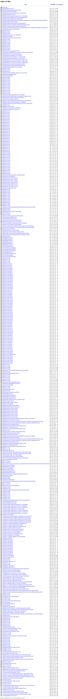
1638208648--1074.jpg (6, 195)
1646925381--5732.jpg (6, 387)
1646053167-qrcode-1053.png (7, 297)
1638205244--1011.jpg (6, 157)
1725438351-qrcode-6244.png (7, 554)
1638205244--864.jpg (6, 142)
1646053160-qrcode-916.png (7, 263)
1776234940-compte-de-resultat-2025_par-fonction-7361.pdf (13, 691)
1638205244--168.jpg (6, 115)
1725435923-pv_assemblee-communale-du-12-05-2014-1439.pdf (13, 536)
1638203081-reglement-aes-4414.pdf (8, 14)
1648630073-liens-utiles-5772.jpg (8, 450)
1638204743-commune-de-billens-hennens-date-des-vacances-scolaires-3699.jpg (16, 100)
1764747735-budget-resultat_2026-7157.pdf (10, 653)
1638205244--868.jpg (6, 144)
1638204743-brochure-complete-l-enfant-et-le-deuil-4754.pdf (13, 97)
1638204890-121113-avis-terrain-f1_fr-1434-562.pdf (11, 107)
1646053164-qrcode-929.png (7, 266)
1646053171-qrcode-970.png (7, 345)
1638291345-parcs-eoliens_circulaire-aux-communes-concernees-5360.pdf (15, 233)
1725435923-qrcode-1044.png (7, 543)
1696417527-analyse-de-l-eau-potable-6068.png (10, 485)
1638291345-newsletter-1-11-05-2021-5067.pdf (10, 230)
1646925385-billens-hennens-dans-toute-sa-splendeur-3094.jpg (13, 399)
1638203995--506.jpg (6, 71)
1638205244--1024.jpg (6, 173)
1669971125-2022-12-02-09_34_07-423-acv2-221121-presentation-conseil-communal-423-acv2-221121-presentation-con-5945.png (25, 463)
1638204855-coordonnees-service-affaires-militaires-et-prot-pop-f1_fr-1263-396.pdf (17, 103)
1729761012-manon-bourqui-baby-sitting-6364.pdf (11, 570)
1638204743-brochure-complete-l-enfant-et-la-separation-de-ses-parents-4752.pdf (16, 96)
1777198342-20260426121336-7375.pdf (9, 695)
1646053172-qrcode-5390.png (7, 360)
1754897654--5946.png (6, 622)
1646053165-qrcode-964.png (7, 271)
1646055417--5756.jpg (6, 377)
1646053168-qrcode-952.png (7, 307)
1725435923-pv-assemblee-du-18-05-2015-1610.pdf (11, 527)
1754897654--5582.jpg (6, 619)
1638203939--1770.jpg (6, 68)
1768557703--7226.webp (6, 664)
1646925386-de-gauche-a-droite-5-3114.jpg (10, 414)
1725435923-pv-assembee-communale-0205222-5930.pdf (12, 524)
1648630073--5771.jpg (6, 447)
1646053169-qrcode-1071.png (7, 329)
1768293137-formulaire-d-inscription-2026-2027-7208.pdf (12, 657)
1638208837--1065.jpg (6, 205)
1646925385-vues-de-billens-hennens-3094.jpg (10, 405)
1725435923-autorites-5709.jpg (7, 514)
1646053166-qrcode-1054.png (7, 285)
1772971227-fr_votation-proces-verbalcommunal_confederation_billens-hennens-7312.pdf (18, 676)
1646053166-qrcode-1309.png (7, 287)
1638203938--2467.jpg (6, 46)
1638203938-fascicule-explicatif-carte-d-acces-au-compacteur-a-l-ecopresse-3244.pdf (17, 52)
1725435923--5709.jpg (6, 492)
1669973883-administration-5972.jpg (8, 470)
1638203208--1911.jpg (6, 31)
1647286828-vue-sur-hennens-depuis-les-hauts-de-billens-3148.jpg (14, 443)
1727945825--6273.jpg (6, 562)
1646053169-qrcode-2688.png (7, 333)
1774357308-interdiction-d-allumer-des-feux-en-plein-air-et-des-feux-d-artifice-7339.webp (18, 685)
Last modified (52, 4)
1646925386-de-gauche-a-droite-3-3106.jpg (10, 411)
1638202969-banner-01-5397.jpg (8, 8)
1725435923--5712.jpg (6, 495)
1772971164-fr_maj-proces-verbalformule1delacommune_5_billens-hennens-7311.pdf (17, 675)
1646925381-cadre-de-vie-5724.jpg (8, 389)
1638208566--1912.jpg (6, 190)
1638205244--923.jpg (6, 145)
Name (25, 4)
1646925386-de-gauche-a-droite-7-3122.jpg (10, 416)
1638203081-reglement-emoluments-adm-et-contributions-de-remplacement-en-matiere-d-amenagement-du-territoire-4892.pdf (24, 20)
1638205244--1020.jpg (6, 170)
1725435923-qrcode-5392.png (7, 551)
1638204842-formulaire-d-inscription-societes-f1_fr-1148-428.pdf (14, 101)
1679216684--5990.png (6, 478)
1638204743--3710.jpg (6, 84)
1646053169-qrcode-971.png (7, 326)
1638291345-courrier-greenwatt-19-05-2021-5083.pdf (11, 224)
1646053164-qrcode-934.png (7, 268)
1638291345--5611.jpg (6, 212)
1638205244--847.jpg (6, 132)
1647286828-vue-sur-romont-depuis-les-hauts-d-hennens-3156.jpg (14, 446)
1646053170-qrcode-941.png (7, 335)
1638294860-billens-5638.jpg (7, 239)
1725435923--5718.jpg (6, 497)
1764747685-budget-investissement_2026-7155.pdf (11, 651)
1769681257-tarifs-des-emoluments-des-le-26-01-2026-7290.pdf (13, 670)
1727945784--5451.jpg (6, 559)
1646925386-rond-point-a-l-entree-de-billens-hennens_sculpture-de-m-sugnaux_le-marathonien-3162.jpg (21, 422)
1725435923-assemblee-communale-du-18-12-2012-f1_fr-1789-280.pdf (15, 511)
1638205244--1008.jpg (6, 155)
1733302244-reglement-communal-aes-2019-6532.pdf (11, 580)
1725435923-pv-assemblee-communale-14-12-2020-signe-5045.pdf (14, 526)
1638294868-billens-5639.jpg (7, 240)
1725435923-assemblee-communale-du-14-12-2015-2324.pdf (13, 508)
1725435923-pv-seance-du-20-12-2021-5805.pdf (10, 535)
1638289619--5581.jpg (6, 208)
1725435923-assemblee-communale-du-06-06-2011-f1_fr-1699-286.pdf (15, 504)
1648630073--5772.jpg (6, 449)
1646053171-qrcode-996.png (7, 348)
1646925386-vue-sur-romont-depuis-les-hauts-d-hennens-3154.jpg (14, 428)
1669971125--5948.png (6, 462)
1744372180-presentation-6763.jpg (8, 603)
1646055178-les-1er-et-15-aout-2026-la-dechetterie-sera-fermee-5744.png (15, 370)
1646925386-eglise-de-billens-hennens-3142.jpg (10, 419)
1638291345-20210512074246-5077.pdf (9, 217)
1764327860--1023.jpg (6, 644)
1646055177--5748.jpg (6, 365)
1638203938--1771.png (6, 40)
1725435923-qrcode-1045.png (7, 545)
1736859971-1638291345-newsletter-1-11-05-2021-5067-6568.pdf (14, 583)
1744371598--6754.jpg (6, 599)
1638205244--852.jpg (6, 135)
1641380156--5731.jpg (6, 262)
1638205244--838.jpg (6, 128)
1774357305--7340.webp (6, 679)
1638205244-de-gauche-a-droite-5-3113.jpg (10, 183)
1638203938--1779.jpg (6, 42)
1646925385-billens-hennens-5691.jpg (9, 396)
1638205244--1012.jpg (6, 158)
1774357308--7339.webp (6, 683)
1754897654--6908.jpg (6, 625)
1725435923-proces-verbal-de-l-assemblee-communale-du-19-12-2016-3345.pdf (16, 521)
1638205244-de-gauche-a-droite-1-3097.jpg (10, 177)
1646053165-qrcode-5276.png (7, 282)
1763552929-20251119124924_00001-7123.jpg (10, 631)
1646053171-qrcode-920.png (7, 341)
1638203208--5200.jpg (6, 33)
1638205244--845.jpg (6, 131)
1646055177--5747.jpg (6, 364)
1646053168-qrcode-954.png (7, 309)
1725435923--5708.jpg (6, 491)
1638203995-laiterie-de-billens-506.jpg (9, 74)
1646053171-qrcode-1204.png (7, 351)
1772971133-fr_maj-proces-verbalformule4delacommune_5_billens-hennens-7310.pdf (17, 673)
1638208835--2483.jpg (6, 202)
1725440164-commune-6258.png (8, 555)
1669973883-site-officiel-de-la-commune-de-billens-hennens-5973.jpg (14, 473)
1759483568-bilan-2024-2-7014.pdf (8, 626)
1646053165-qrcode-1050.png (7, 276)
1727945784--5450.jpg (6, 558)
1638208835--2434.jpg (6, 198)
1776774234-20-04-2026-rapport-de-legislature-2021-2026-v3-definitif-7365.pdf (16, 694)
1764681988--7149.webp (6, 650)
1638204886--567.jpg (6, 104)
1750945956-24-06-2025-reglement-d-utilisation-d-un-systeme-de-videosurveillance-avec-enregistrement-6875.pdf (22, 613)
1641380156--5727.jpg (6, 259)
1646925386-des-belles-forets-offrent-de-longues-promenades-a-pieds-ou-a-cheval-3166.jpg (18, 418)
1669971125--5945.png (6, 460)
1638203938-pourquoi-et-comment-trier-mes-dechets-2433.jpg (13, 64)
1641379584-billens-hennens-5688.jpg (9, 250)
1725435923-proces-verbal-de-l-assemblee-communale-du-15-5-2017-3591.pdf (16, 517)
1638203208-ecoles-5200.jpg (7, 36)
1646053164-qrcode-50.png (7, 265)
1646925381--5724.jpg (6, 386)
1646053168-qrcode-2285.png (7, 317)
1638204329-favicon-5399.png (7, 75)
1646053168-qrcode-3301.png (7, 319)
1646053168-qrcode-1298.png (7, 316)
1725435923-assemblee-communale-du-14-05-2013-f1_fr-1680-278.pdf (15, 507)
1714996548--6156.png (6, 486)
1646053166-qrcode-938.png (7, 284)
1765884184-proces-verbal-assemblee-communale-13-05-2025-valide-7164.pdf (16, 654)
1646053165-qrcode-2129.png (7, 278)
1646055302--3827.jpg (6, 371)
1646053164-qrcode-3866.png (7, 269)
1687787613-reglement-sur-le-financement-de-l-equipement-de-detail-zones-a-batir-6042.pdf (18, 481)
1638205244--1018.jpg (6, 167)
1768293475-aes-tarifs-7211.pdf (7, 660)
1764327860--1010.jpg (6, 641)
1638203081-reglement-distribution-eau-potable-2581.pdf (12, 18)
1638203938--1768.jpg (6, 39)
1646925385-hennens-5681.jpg (7, 403)
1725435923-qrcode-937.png (7, 539)
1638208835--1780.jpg (6, 196)
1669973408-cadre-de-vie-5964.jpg (8, 466)
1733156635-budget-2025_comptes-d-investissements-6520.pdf (13, 578)
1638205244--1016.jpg (6, 164)
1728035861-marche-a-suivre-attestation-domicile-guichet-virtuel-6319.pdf (15, 568)
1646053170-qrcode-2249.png (7, 339)
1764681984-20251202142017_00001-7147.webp (11, 647)
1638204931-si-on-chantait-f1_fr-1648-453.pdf (10, 109)
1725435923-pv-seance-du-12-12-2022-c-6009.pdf (11, 532)
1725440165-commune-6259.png (8, 556)
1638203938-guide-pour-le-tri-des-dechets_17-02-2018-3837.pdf (13, 56)
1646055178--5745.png (6, 368)
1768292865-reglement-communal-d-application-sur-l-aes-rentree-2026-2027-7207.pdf (17, 656)
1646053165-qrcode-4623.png (7, 281)
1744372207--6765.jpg (6, 605)
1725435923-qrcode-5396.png (7, 552)
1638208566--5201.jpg (6, 192)
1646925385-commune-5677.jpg (8, 400)
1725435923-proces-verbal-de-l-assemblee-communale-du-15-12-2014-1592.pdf (16, 519)
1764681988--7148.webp (6, 648)
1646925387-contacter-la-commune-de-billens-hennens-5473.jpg (13, 431)
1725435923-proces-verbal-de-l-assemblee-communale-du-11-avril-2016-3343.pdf (17, 516)
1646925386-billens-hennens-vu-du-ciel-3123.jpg (11, 406)
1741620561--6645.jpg (6, 594)
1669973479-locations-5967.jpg (7, 469)
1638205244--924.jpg (6, 147)
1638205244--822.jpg (6, 120)
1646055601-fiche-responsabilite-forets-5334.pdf (11, 383)
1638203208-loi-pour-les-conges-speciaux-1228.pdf (11, 37)
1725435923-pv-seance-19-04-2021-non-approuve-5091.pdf (12, 529)
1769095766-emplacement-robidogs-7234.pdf (10, 667)
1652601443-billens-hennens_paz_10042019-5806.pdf (12, 454)
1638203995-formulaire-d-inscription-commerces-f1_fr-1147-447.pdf (14, 72)
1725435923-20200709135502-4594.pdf (9, 501)
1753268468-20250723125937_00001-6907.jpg (10, 616)
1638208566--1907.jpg (6, 189)
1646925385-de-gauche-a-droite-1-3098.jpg (10, 402)
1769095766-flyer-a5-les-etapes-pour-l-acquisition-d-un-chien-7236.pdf (15, 669)
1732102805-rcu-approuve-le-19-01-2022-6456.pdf (11, 571)
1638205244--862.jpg (6, 141)
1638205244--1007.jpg (6, 154)
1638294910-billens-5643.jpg (7, 244)
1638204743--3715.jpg (6, 87)
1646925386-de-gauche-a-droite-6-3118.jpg (10, 415)
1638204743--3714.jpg (6, 85)
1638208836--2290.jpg (6, 204)
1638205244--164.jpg (6, 112)
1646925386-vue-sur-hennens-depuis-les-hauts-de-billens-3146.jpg (14, 425)
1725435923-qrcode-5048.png (7, 549)
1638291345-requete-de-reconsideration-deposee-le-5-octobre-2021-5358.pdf (16, 234)
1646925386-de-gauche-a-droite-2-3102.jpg (10, 409)
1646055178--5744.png (6, 367)
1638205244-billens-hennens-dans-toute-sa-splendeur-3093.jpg (13, 174)
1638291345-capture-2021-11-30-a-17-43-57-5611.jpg (11, 221)
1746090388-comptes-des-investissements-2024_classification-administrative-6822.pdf (17, 609)
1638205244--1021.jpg (6, 171)
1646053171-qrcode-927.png (7, 342)
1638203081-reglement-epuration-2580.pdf (9, 21)
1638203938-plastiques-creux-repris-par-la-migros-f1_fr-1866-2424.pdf (15, 62)
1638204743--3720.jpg (6, 90)
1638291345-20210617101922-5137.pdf (9, 218)
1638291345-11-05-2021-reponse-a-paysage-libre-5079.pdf (12, 215)
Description (60, 4)
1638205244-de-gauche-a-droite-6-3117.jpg (10, 185)
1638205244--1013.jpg (6, 160)
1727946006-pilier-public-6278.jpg (8, 567)
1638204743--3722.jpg (6, 93)
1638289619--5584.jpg (6, 209)
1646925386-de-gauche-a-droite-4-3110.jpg (10, 412)
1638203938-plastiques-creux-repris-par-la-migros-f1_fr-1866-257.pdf (14, 61)
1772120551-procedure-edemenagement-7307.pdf (11, 672)
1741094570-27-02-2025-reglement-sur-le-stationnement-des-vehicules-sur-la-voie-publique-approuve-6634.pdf (22, 591)
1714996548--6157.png (6, 488)
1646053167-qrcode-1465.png (7, 301)
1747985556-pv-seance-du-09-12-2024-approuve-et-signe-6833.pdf (14, 610)
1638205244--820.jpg (6, 119)
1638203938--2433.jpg (6, 45)
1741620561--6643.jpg (6, 593)
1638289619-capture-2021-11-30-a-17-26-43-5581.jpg (11, 211)
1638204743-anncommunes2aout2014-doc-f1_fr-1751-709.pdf (13, 94)
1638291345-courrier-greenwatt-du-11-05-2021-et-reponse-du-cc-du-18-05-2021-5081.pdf (18, 227)
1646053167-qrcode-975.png (7, 290)
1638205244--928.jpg (6, 151)
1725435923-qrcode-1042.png (7, 540)
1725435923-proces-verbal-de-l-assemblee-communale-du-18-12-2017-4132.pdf (16, 520)
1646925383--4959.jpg (6, 390)
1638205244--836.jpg (6, 126)
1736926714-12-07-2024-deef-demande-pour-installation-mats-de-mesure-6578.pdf (17, 584)
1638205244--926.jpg (6, 150)
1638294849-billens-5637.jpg (7, 237)
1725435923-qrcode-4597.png (7, 548)
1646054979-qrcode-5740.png (7, 361)
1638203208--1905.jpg (6, 30)
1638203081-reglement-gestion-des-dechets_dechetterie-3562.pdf (13, 23)
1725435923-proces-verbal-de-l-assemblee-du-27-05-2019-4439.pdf (14, 523)
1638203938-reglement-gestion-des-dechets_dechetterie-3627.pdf (13, 65)
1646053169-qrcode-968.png (7, 325)
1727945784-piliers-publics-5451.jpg (8, 561)
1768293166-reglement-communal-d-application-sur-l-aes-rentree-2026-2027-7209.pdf (17, 659)
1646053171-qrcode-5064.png (7, 352)
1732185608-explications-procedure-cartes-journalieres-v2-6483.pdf (14, 574)
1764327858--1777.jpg (6, 637)
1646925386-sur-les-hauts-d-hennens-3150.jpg (10, 424)
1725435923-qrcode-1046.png (7, 546)
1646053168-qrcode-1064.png (7, 313)
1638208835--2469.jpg (6, 199)
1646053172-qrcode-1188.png (7, 357)
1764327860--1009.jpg (6, 640)
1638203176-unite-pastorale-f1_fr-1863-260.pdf (10, 29)
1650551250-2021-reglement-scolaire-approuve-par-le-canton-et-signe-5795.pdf (16, 451)
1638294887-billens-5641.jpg (7, 241)
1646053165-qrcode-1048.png (7, 275)
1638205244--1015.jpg (6, 163)
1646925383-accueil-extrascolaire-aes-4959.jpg (10, 392)
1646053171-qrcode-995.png (7, 346)
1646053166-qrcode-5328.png (7, 288)
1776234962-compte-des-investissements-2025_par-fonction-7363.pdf (14, 692)
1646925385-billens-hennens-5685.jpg (9, 395)
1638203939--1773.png (6, 69)
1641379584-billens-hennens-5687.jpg (9, 249)
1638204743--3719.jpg (6, 88)
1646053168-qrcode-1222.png (7, 314)
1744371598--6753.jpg (6, 597)
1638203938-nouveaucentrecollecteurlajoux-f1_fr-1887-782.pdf (13, 58)
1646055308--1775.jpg (6, 374)
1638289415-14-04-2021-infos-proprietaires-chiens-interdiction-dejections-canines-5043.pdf (18, 206)
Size (57, 4)
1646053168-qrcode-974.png (7, 310)
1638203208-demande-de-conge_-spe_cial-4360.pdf (11, 34)
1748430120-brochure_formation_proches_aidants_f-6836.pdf (13, 612)
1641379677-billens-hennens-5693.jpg (9, 256)
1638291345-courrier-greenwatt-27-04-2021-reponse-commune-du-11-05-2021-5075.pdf (18, 225)
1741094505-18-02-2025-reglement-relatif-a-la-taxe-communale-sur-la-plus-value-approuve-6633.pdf (20, 590)
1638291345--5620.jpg (6, 214)
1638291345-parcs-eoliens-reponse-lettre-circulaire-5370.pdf (13, 231)
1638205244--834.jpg (6, 125)
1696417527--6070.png (6, 484)
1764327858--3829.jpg (6, 638)
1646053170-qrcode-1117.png (7, 338)
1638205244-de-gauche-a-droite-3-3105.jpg (10, 180)
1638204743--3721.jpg (6, 91)
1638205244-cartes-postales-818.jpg (8, 176)
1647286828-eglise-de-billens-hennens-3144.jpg (10, 437)
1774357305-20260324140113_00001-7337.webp (11, 680)
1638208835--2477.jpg (6, 201)
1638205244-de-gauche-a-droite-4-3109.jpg (10, 182)
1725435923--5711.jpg (6, 494)
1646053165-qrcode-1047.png (7, 274)
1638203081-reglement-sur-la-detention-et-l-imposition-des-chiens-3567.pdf (15, 24)
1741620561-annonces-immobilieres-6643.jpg (10, 596)
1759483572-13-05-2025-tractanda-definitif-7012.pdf (11, 628)
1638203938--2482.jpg (6, 49)
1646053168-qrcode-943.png (7, 306)
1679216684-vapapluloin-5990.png (8, 479)
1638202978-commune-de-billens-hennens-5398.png (11, 10)
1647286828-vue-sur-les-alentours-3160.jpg (10, 444)
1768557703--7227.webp (6, 666)
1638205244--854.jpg (6, 136)
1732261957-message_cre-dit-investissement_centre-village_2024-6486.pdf (15, 575)
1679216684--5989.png (6, 476)
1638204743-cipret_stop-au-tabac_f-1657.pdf (10, 99)
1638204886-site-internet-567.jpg (8, 106)
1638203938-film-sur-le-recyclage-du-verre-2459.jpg (11, 53)
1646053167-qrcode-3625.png (7, 304)
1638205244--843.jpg (6, 129)
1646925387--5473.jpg (6, 430)
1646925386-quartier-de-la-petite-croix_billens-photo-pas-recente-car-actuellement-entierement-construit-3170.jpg (22, 421)
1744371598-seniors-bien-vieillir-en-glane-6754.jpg (11, 600)
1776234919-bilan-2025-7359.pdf (8, 689)
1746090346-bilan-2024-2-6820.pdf (8, 606)
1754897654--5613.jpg (6, 621)
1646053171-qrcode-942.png (7, 344)
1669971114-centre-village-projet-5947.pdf (9, 459)
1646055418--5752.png (6, 379)
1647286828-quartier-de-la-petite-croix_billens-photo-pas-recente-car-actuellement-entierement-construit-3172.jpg (22, 438)
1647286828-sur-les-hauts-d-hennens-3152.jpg (10, 441)
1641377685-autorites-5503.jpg (7, 246)
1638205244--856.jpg (6, 138)
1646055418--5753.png (6, 380)
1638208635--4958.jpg (6, 193)
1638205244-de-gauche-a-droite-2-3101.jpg (10, 179)
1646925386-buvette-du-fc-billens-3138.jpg (10, 408)
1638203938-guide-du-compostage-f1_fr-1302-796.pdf (12, 55)
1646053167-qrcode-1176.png (7, 300)
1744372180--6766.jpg (6, 602)
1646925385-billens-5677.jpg (7, 393)
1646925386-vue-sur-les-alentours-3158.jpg (10, 427)
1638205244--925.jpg (6, 148)
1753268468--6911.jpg (6, 615)
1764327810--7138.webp (6, 634)
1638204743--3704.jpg (6, 80)
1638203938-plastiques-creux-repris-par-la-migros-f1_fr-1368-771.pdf (14, 59)
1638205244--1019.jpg (6, 169)
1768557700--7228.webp (6, 661)
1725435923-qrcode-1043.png (7, 542)
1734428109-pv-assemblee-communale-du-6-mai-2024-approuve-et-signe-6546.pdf (17, 581)
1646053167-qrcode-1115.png (7, 298)
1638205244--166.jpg (6, 113)
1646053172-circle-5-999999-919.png (9, 354)
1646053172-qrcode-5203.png (7, 358)
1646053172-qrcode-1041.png (7, 355)
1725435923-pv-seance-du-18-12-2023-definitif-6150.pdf (12, 533)
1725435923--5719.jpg (6, 498)
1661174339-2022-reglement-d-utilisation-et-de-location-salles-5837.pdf (15, 457)
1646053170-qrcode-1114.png (7, 336)
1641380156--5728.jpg (6, 260)
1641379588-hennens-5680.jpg (7, 255)
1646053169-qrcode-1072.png (7, 330)
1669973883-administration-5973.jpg (8, 472)
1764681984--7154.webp (6, 645)
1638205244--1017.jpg (6, 166)
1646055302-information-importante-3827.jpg (10, 373)
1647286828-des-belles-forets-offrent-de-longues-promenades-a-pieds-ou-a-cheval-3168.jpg (18, 435)
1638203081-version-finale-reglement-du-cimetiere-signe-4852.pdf (14, 26)
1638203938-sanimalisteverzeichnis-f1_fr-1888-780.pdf (12, 66)
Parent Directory (5, 7)
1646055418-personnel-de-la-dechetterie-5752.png (11, 381)
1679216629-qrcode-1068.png (7, 475)
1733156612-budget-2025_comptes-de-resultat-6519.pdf (12, 577)
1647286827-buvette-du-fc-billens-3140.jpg (10, 434)
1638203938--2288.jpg (6, 43)
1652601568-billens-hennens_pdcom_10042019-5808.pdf (12, 456)
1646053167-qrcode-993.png (7, 295)
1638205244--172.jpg (6, 116)
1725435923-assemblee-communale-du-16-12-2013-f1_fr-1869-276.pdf (15, 510)
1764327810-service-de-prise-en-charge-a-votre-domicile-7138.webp (14, 635)
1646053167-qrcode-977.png (7, 291)
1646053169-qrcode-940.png (7, 322)
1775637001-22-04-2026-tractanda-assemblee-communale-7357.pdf (14, 688)
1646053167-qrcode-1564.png (7, 303)
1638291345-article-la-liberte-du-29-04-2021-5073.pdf (12, 220)
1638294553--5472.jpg (6, 236)
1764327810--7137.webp (6, 632)
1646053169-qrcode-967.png (7, 323)
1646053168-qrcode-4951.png (7, 320)
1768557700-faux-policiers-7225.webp (9, 663)
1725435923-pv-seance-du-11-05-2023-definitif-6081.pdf (12, 530)
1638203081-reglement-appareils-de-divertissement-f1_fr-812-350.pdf (14, 15)
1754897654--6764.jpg (6, 624)
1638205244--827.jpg (6, 122)
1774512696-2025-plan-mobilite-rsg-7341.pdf (10, 686)
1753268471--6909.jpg (6, 618)
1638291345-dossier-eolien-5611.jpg (8, 228)
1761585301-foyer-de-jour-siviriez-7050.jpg (10, 629)
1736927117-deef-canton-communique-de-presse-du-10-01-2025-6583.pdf (15, 589)
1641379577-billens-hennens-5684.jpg (9, 247)
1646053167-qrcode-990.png (7, 294)
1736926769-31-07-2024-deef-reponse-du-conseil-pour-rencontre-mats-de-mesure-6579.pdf (18, 586)
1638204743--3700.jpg (6, 78)
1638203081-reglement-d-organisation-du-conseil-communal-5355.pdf (14, 17)
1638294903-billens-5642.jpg (7, 243)
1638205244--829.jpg (6, 123)
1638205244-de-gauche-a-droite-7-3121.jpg (10, 186)
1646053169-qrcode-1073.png (7, 332)
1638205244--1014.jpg (6, 161)
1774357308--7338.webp (6, 682)
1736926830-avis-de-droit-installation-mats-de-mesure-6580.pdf (13, 587)
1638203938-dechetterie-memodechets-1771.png (10, 50)
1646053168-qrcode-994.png (7, 311)
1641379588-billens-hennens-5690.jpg (9, 253)
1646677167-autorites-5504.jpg (7, 384)
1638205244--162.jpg (6, 110)
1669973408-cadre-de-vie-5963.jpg (8, 465)
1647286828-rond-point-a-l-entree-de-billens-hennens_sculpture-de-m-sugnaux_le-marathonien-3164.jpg (21, 440)
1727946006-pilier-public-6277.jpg (8, 565)
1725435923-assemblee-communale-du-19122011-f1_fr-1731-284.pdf (14, 513)
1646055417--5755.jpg (6, 376)
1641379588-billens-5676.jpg (7, 252)
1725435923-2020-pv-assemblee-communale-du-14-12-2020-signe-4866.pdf (15, 500)
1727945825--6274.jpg (6, 564)
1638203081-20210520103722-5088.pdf (9, 11)
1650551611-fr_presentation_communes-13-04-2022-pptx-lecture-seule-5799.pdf (16, 453)
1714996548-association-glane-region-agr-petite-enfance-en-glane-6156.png (15, 489)
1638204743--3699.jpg (6, 77)
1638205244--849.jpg (6, 134)
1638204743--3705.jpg (6, 81)
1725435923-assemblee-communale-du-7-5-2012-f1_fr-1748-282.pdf (14, 505)
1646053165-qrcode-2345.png (7, 279)
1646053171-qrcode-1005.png (7, 349)
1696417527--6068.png (6, 482)
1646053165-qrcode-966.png (7, 272)
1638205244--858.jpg (6, 139)
